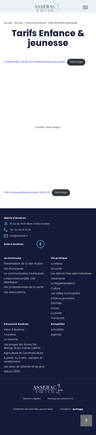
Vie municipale (13, 269)
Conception (66, 409)
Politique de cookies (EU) (60, 398)
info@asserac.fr (19, 236)
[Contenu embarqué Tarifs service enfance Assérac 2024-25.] (48, 127)
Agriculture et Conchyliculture (23, 353)
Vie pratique (59, 258)
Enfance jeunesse (35, 23)
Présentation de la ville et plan (23, 264)
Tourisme (10, 335)
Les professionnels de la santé (24, 287)
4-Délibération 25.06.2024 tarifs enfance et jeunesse (34, 62)
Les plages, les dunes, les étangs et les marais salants (22, 347)
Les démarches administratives (71, 274)
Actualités (58, 324)
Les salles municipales (65, 293)
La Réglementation (63, 284)
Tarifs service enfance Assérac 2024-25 (27, 193)
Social (55, 308)
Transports (58, 318)
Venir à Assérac (14, 330)
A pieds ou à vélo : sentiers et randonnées (23, 360)
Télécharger (76, 62)
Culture (56, 289)
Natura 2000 (12, 372)
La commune (12, 258)
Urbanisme (58, 279)
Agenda (56, 335)
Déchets (56, 303)
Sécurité (56, 269)
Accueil (8, 23)
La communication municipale (24, 274)
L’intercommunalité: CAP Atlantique (19, 281)
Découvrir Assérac (16, 324)
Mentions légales (32, 398)
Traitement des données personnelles (33, 409)
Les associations (14, 292)
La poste (56, 313)
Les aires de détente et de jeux (24, 367)
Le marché (11, 340)
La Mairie (56, 264)
